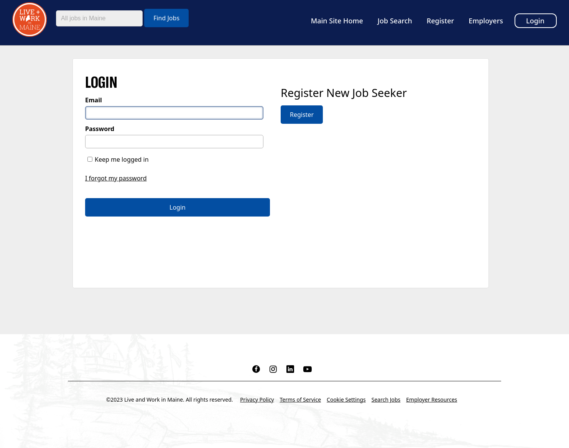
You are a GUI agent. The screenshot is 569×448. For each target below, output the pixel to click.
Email (93, 100)
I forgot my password (115, 178)
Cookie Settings (346, 399)
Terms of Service (300, 399)
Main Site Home (337, 20)
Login (535, 20)
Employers (486, 20)
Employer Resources (431, 399)
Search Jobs (386, 399)
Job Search (395, 20)
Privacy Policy (257, 399)
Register (440, 20)
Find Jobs (166, 18)
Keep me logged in (122, 159)
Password (99, 129)
